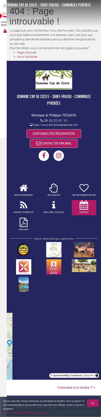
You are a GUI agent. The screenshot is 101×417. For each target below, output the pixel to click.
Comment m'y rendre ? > (76, 388)
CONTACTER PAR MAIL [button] (55, 144)
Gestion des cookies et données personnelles (25, 412)
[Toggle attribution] (97, 376)
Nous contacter (31, 56)
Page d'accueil (30, 52)
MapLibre (89, 376)
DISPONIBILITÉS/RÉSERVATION (56, 134)
